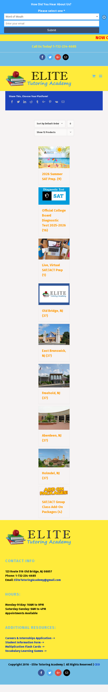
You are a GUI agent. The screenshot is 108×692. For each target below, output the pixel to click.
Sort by (48, 123)
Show (46, 132)
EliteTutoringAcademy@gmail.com (37, 580)
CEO (97, 664)
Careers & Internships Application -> (30, 638)
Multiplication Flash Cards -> (24, 646)
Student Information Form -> (24, 642)
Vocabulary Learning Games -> (25, 651)
